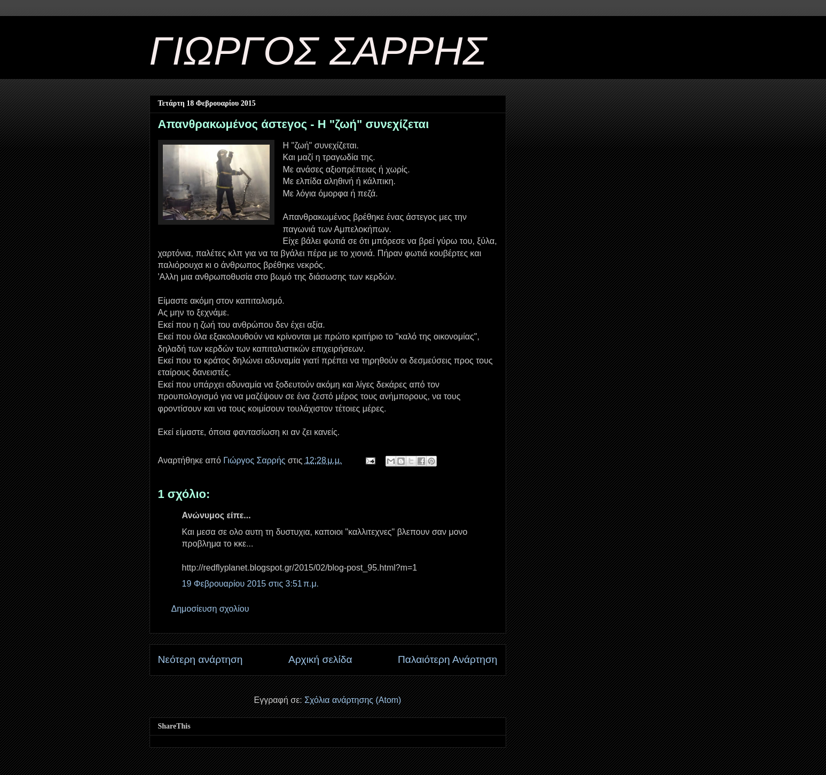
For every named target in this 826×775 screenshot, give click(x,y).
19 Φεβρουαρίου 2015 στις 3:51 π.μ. (250, 583)
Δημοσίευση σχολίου (210, 608)
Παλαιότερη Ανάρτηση (448, 659)
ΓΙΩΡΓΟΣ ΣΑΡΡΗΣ (318, 50)
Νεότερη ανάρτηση (200, 659)
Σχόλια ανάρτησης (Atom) (352, 700)
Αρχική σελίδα (320, 659)
